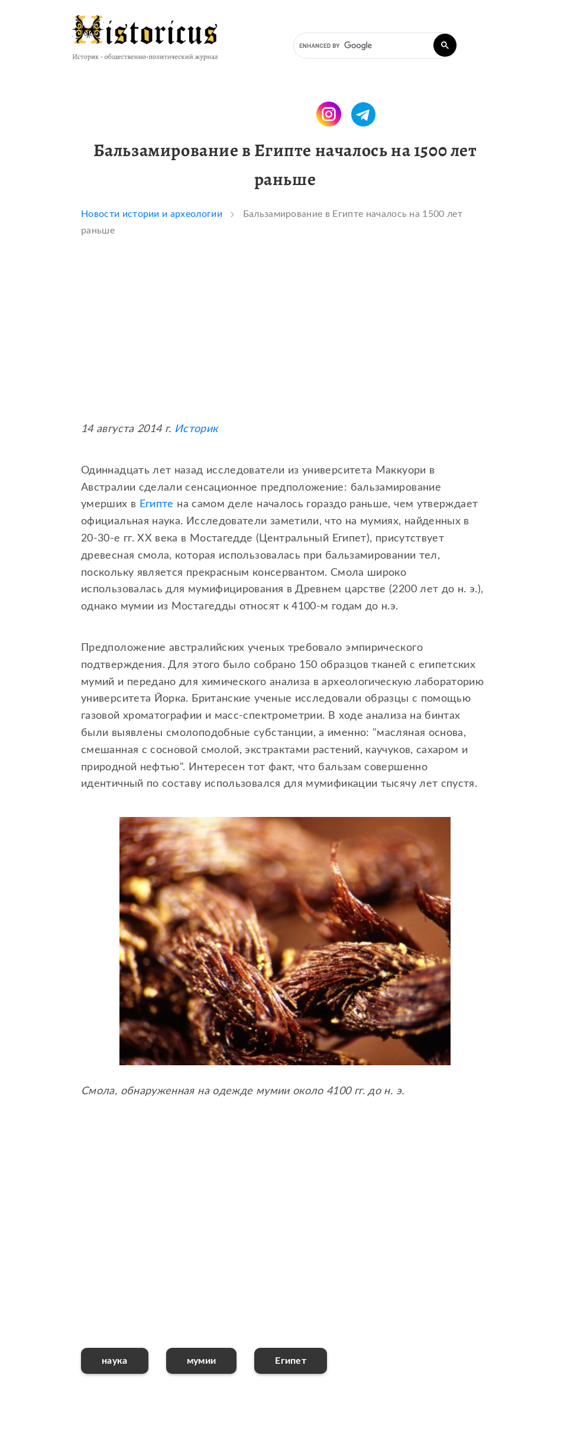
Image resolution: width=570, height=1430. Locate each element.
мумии (201, 1361)
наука (115, 1361)
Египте (157, 504)
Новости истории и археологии (151, 214)
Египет (290, 1361)
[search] (374, 46)
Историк (196, 429)
